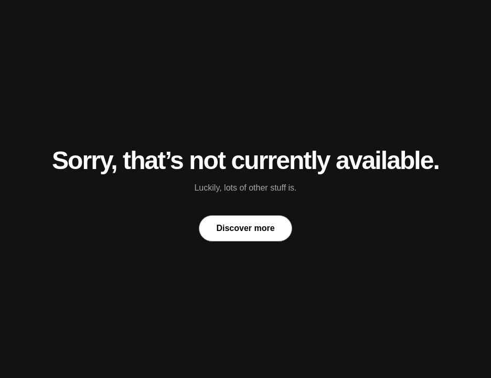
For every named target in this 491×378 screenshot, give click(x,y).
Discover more (245, 228)
